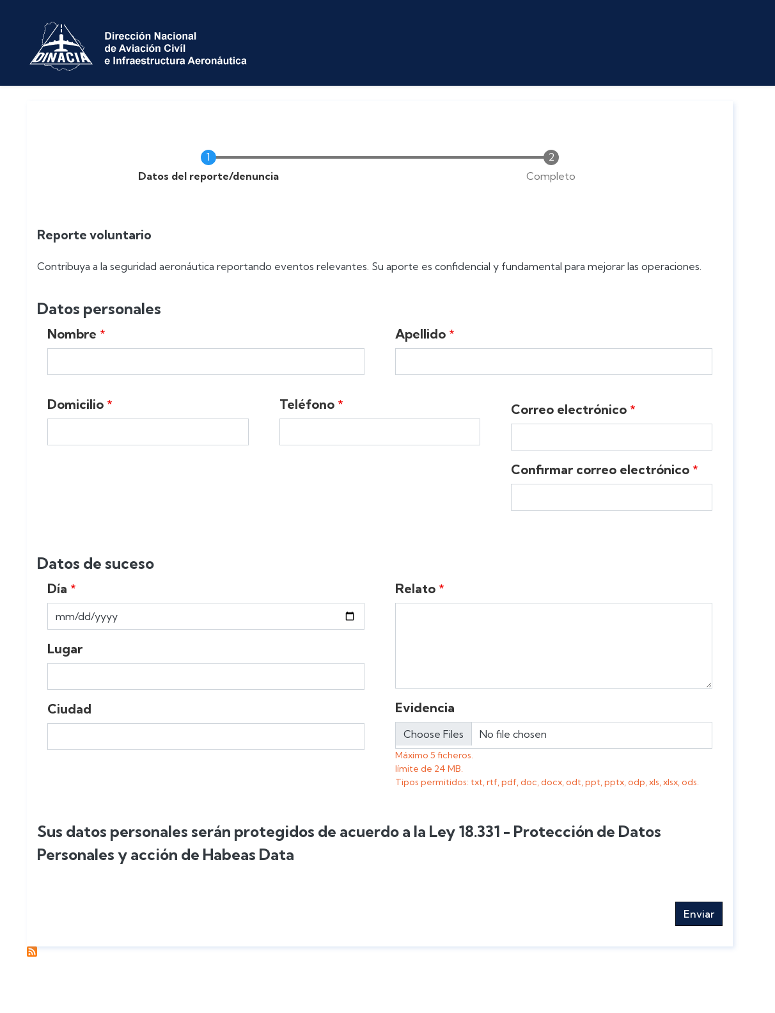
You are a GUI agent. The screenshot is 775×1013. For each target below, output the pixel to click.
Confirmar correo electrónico (600, 469)
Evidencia (425, 707)
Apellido (420, 334)
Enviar (699, 913)
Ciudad (69, 709)
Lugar (64, 649)
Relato (415, 588)
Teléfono (306, 404)
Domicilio (75, 404)
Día (57, 588)
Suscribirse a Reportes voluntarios (32, 951)
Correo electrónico (569, 409)
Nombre (72, 334)
